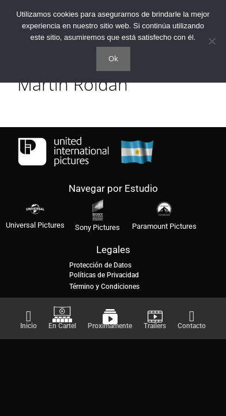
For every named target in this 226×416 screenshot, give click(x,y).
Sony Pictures (97, 227)
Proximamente (110, 326)
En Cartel (62, 326)
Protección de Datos (100, 265)
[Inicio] (28, 316)
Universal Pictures (35, 225)
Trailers (155, 326)
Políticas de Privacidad (104, 275)
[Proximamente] (110, 316)
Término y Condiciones (104, 287)
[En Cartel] (62, 314)
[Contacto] (191, 316)
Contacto (192, 326)
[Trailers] (155, 316)
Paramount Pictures (164, 226)
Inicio (28, 326)
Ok (113, 58)
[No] (211, 41)
